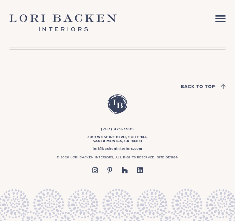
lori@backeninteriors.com (118, 149)
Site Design (167, 157)
